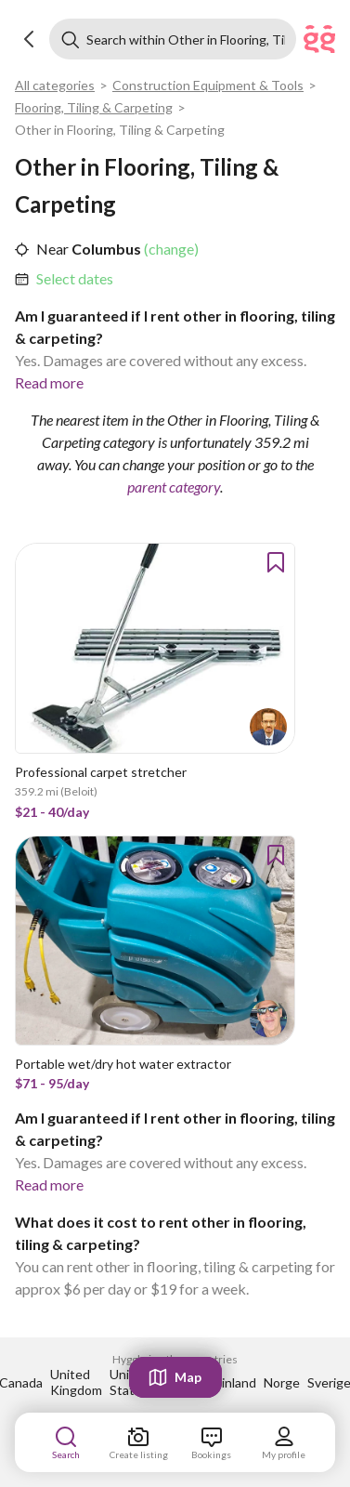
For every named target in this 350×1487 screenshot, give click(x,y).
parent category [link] (173, 486)
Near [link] (52, 248)
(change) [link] (170, 248)
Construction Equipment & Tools (208, 85)
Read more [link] (49, 382)
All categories (55, 85)
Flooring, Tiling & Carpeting (94, 107)
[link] (74, 279)
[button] (30, 39)
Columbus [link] (105, 248)
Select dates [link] (74, 278)
